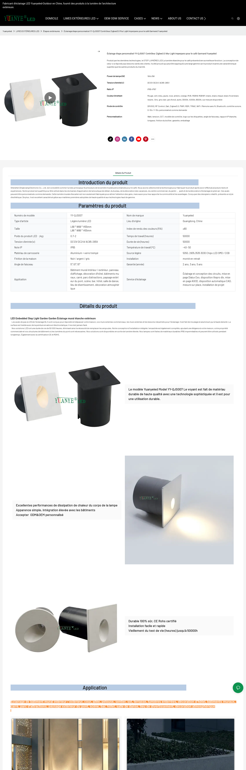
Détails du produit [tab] (123, 173)
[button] (205, 18)
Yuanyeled (7, 31)
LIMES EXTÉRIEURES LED (27, 31)
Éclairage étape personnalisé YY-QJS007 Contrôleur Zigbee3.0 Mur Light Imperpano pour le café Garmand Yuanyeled (115, 31)
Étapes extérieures (51, 31)
